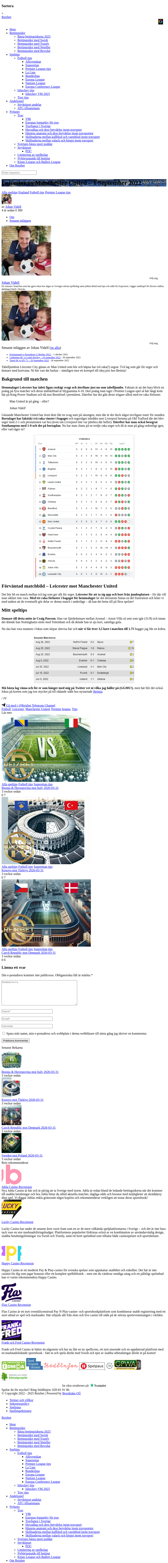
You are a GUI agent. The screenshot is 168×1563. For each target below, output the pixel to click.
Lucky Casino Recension (17, 1226)
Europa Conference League (42, 86)
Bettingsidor (17, 33)
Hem (13, 29)
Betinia (97, 691)
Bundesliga (32, 76)
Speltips (15, 54)
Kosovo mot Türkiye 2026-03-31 (23, 870)
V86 (28, 119)
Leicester (18, 709)
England (23, 192)
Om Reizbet (17, 165)
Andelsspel (17, 101)
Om (12, 217)
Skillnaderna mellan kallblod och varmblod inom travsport (62, 137)
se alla (55, 348)
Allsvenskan (33, 61)
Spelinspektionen (20, 1415)
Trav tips (23, 97)
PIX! (28, 151)
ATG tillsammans (28, 108)
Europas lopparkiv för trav (42, 122)
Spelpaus (15, 1412)
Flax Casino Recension (16, 1309)
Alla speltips (9, 192)
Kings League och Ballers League (38, 162)
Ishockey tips (25, 90)
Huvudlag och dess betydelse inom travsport (53, 129)
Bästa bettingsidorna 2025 (34, 36)
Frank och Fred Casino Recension (23, 1347)
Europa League (35, 79)
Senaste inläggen (20, 220)
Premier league (60, 709)
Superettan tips (43, 784)
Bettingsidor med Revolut (33, 51)
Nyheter (15, 111)
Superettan (32, 65)
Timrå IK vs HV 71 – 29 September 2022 (29, 360)
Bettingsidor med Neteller (33, 47)
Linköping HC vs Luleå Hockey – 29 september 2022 (35, 357)
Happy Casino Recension (18, 1268)
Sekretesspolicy (19, 1408)
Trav (20, 115)
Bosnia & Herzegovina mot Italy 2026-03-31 (30, 788)
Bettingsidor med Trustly (33, 43)
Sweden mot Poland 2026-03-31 (22, 1160)
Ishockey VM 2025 (37, 94)
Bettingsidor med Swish (32, 40)
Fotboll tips (24, 58)
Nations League (35, 83)
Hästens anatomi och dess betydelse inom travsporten (59, 133)
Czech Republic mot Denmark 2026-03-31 (29, 952)
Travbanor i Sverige (38, 126)
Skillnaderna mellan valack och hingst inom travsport (59, 140)
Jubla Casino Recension (17, 1191)
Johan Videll (13, 206)
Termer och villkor (21, 1405)
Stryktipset (24, 147)
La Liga (30, 72)
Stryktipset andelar (29, 104)
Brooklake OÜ (71, 1398)
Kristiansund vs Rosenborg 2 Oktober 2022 (30, 354)
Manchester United (37, 709)
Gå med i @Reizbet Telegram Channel (28, 705)
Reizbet (6, 17)
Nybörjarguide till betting (33, 158)
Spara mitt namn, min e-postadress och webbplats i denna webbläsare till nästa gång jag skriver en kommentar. (76, 1038)
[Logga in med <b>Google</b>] (160, 21)
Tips (75, 709)
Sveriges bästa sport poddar (34, 144)
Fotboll (6, 709)
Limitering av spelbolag (32, 154)
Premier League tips (38, 68)
